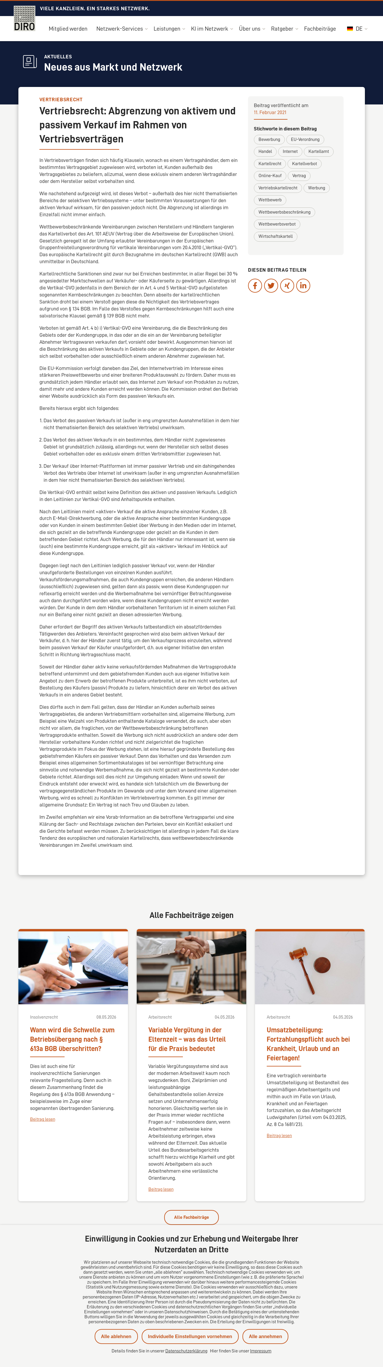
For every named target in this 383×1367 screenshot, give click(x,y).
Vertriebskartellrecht (278, 188)
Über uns (249, 29)
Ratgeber (282, 29)
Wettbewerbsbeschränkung (285, 212)
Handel (265, 151)
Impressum (260, 1351)
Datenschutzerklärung (186, 1351)
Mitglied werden (68, 29)
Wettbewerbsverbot (277, 224)
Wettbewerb (270, 200)
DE (355, 29)
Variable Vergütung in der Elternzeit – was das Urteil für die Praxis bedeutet (187, 1039)
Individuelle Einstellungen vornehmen (190, 1336)
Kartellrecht (270, 163)
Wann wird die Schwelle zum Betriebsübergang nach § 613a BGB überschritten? (72, 1039)
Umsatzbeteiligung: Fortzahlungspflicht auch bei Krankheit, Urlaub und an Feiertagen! (308, 1044)
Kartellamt (319, 151)
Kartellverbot (304, 163)
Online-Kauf (270, 175)
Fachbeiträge (320, 29)
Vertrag (299, 175)
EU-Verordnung (305, 139)
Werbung (316, 188)
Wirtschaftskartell (276, 236)
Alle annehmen (265, 1336)
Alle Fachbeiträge (191, 1217)
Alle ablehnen (116, 1336)
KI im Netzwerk (209, 29)
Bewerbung (269, 139)
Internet (290, 151)
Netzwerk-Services (119, 29)
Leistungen (167, 29)
